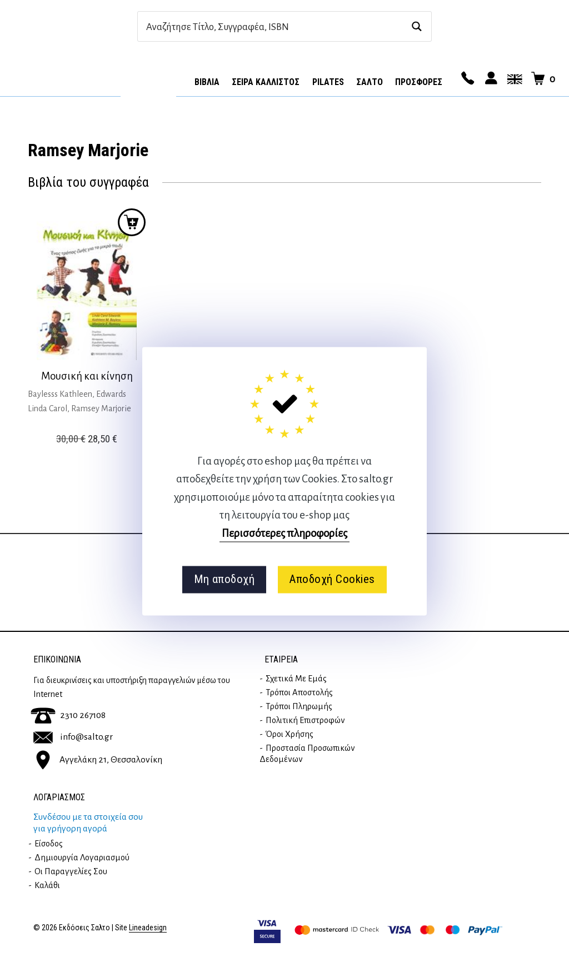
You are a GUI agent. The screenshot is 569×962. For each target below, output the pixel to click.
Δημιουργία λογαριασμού (81, 857)
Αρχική (148, 78)
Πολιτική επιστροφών (305, 720)
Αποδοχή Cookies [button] (332, 579)
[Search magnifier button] (416, 26)
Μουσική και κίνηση (87, 376)
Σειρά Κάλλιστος (266, 82)
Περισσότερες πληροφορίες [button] (284, 533)
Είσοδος (48, 843)
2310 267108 (68, 715)
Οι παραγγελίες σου (70, 871)
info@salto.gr (73, 737)
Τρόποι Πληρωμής (299, 706)
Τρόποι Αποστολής (299, 692)
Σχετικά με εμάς (296, 678)
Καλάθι (47, 885)
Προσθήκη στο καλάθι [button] (132, 222)
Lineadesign (148, 928)
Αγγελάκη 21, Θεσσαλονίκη (97, 760)
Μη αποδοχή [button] (224, 579)
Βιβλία (206, 82)
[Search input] (272, 26)
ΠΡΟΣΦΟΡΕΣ (418, 82)
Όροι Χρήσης (289, 734)
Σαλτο (369, 82)
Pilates (328, 82)
